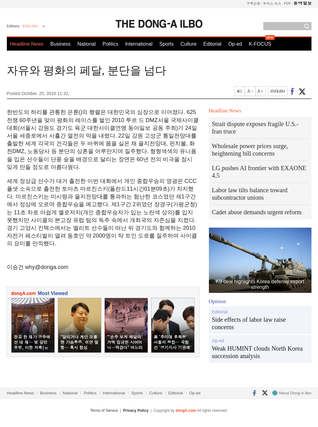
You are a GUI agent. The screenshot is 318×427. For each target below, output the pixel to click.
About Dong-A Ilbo (291, 393)
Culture (189, 44)
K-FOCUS (260, 44)
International (138, 44)
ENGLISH (30, 26)
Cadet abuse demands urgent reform (257, 212)
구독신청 (253, 3)
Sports (166, 44)
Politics (110, 44)
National (86, 44)
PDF (287, 3)
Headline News (27, 44)
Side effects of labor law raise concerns (249, 323)
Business (60, 44)
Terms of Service (104, 410)
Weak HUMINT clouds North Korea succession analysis (257, 352)
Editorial (212, 44)
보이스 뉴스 (272, 3)
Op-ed (235, 44)
